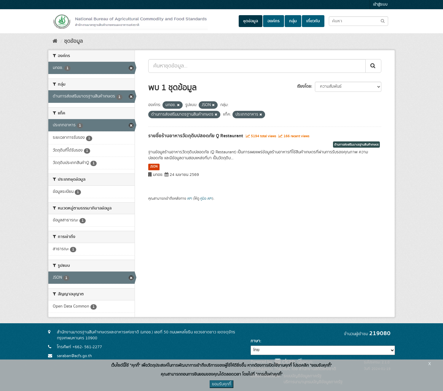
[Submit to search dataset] (382, 20)
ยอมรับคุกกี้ (221, 384)
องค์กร (273, 21)
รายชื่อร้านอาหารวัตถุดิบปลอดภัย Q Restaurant (195, 136)
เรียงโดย (304, 86)
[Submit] (373, 66)
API (189, 198)
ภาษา (255, 341)
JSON (153, 166)
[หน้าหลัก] (55, 41)
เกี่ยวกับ (313, 21)
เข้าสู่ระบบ (380, 4)
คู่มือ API (206, 198)
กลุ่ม (293, 21)
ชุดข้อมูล (250, 21)
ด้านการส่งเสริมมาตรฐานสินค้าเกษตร (356, 145)
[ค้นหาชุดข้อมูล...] (257, 66)
